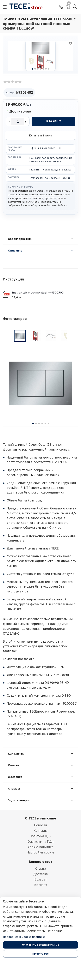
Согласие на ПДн (40, 818)
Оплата (40, 845)
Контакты (40, 807)
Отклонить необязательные (40, 944)
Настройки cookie (40, 829)
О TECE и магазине (40, 795)
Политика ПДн (40, 813)
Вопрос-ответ (40, 838)
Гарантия (40, 861)
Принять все (40, 953)
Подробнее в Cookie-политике (24, 937)
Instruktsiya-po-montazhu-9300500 (38, 292)
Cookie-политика (40, 823)
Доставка (40, 851)
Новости (40, 802)
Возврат (40, 856)
